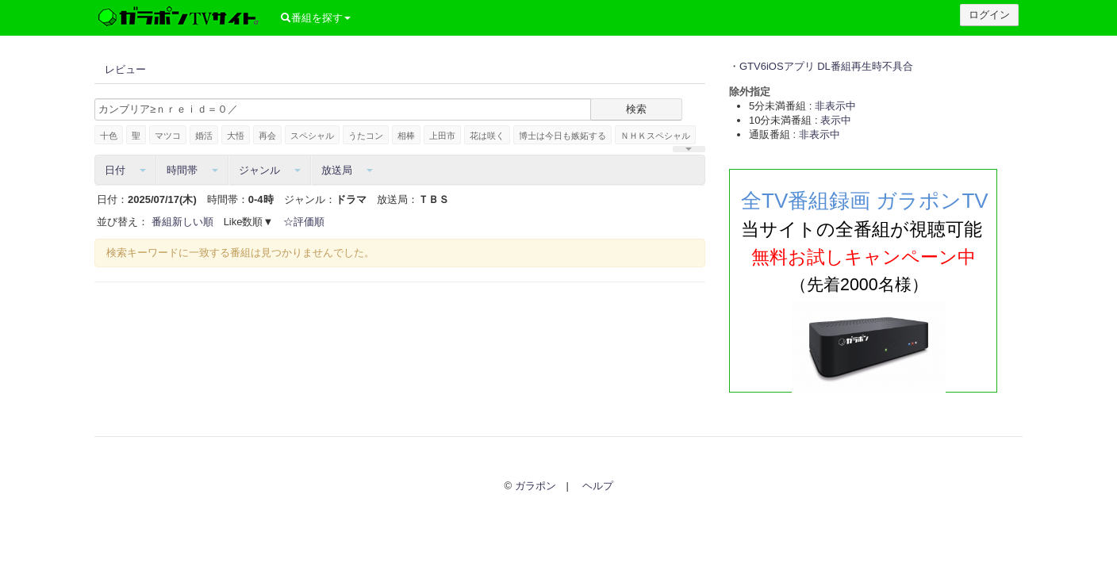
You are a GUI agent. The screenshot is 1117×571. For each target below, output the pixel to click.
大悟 (235, 135)
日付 (125, 170)
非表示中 (835, 106)
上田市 (442, 135)
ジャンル (270, 170)
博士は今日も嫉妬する (562, 135)
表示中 (835, 120)
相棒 (406, 135)
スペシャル (312, 135)
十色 (108, 135)
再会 (267, 135)
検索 (636, 109)
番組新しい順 (182, 222)
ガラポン (535, 486)
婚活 (204, 135)
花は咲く (487, 135)
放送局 (347, 170)
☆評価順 (303, 222)
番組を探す (315, 18)
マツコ (168, 135)
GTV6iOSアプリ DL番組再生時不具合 (826, 66)
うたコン (365, 135)
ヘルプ (597, 486)
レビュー (125, 69)
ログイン (989, 15)
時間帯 (192, 170)
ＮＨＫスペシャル (655, 135)
